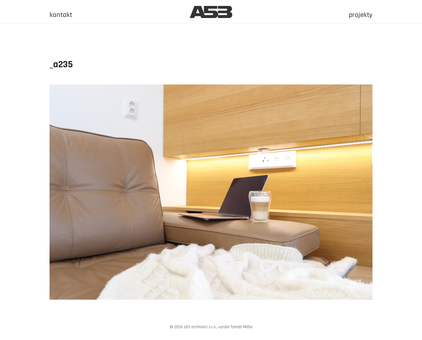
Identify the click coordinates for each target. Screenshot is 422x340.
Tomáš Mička (241, 327)
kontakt (61, 14)
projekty (360, 14)
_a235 (61, 64)
